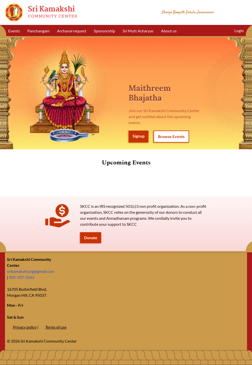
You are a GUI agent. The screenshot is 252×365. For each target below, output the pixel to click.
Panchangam (38, 30)
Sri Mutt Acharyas (138, 30)
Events (14, 30)
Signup (139, 136)
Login (239, 30)
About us (169, 30)
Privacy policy (25, 327)
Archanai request (71, 30)
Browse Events (171, 136)
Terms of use (55, 327)
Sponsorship (104, 30)
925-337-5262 (21, 277)
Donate (90, 237)
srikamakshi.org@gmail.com (30, 271)
